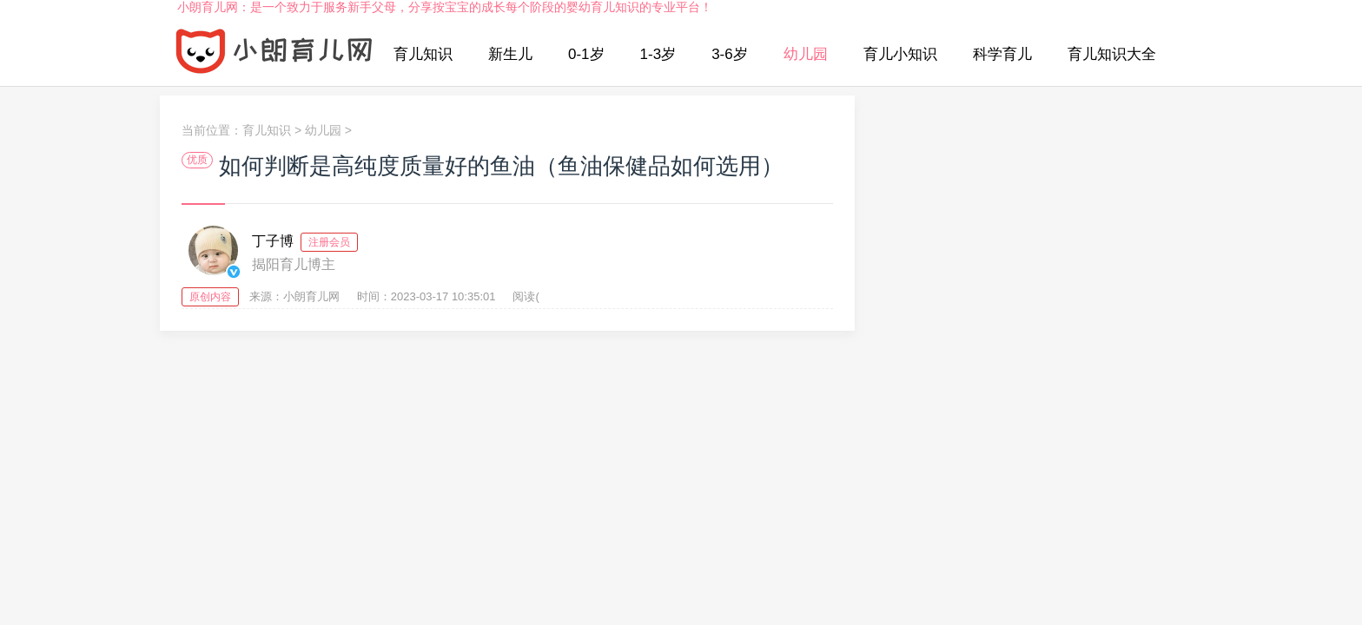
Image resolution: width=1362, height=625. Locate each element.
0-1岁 (586, 54)
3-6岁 (729, 54)
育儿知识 (423, 54)
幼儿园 (805, 54)
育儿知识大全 (1112, 54)
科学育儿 (1002, 54)
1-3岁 (658, 54)
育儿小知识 (900, 54)
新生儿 (510, 54)
